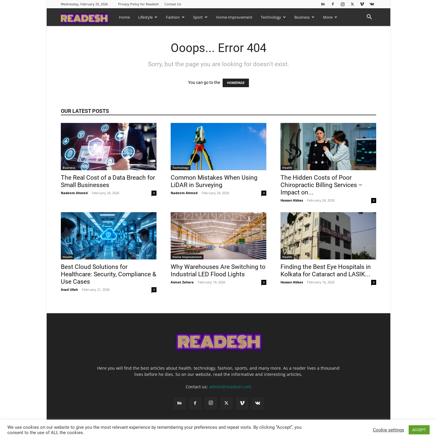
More (330, 17)
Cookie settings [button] (388, 430)
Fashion (175, 17)
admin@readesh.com (230, 386)
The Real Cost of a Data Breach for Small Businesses (108, 181)
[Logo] (88, 17)
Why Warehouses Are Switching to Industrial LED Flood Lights (218, 270)
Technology (273, 17)
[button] (369, 17)
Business (304, 17)
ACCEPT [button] (419, 430)
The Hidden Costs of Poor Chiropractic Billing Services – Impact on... (322, 185)
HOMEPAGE (235, 83)
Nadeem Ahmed (74, 193)
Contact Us (172, 4)
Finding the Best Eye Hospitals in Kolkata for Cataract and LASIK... (326, 270)
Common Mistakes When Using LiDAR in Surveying (214, 181)
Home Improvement (234, 17)
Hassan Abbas (292, 200)
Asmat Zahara (182, 282)
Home (124, 17)
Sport (200, 17)
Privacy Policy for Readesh (138, 4)
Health (287, 167)
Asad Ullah (69, 289)
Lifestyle (147, 17)
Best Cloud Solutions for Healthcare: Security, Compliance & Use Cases (108, 274)
